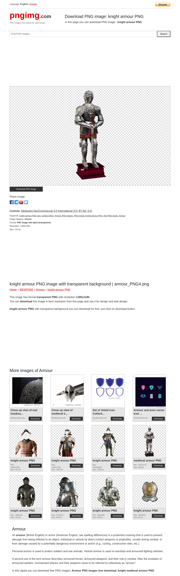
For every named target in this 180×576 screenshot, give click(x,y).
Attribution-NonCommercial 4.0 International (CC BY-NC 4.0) (56, 211)
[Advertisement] (90, 63)
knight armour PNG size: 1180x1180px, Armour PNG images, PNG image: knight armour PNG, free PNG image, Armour (72, 216)
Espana (33, 4)
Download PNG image (26, 189)
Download (35, 419)
